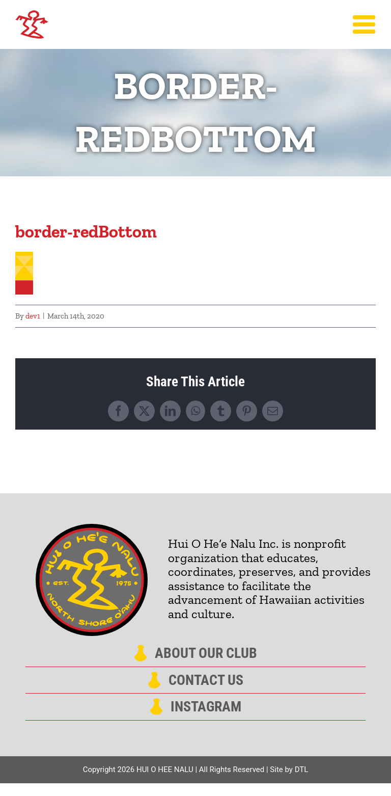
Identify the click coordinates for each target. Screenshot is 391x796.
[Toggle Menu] (364, 24)
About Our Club (206, 653)
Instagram (206, 707)
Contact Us (206, 680)
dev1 (32, 316)
